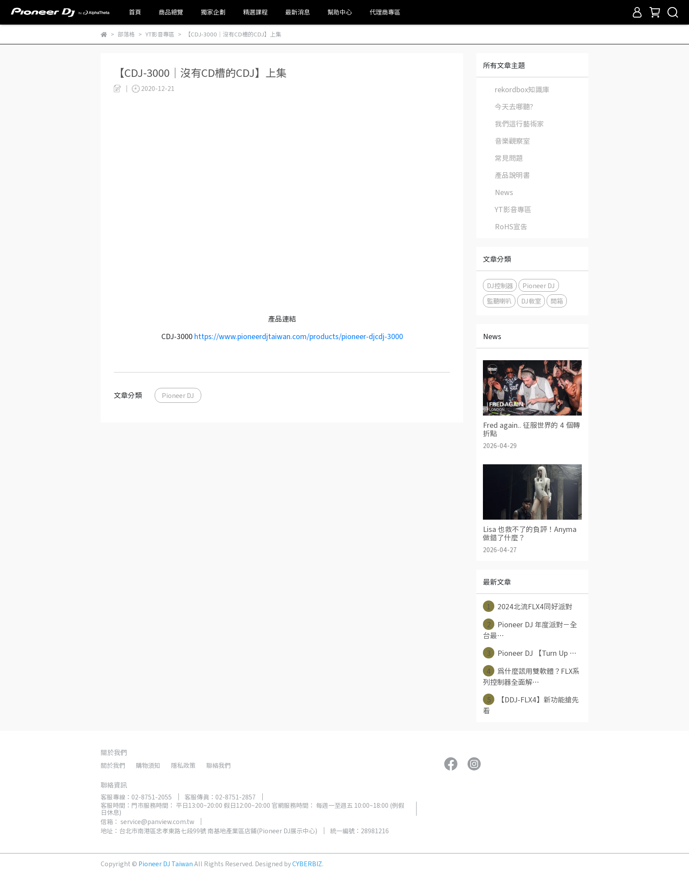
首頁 (135, 11)
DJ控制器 (500, 285)
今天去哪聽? (514, 106)
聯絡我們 (218, 765)
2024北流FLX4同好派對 (527, 606)
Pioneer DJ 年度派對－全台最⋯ (530, 629)
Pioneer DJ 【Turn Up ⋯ (530, 652)
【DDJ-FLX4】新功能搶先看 (531, 705)
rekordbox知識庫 (522, 89)
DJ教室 (531, 300)
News (504, 192)
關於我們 (113, 765)
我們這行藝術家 (519, 123)
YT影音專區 (513, 209)
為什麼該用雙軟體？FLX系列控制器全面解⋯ (531, 676)
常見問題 (509, 157)
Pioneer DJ (178, 395)
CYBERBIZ (307, 863)
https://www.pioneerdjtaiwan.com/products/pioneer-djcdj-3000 (298, 336)
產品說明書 (512, 175)
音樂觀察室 (512, 140)
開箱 (557, 300)
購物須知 (148, 765)
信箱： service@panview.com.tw (147, 821)
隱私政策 (183, 765)
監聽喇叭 (499, 300)
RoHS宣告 (511, 226)
